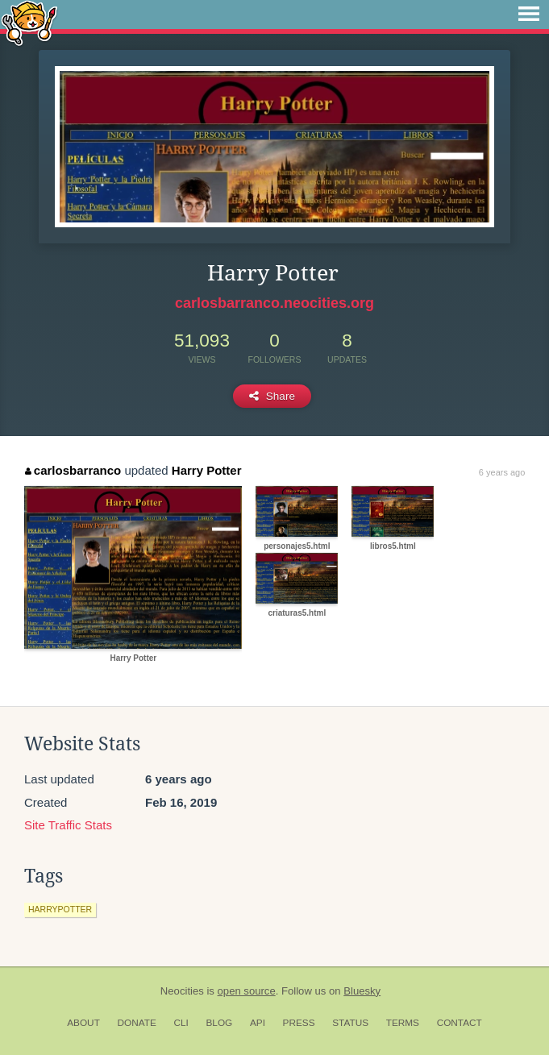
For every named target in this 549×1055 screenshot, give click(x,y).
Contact (459, 1022)
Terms (402, 1022)
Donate (137, 1022)
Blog (219, 1022)
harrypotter (60, 909)
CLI (180, 1022)
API (257, 1022)
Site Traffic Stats (68, 825)
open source (247, 991)
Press (299, 1022)
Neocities (182, 991)
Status (350, 1022)
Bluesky (362, 991)
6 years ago (502, 472)
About (83, 1022)
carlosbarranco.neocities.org (274, 303)
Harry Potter (207, 470)
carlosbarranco (73, 470)
